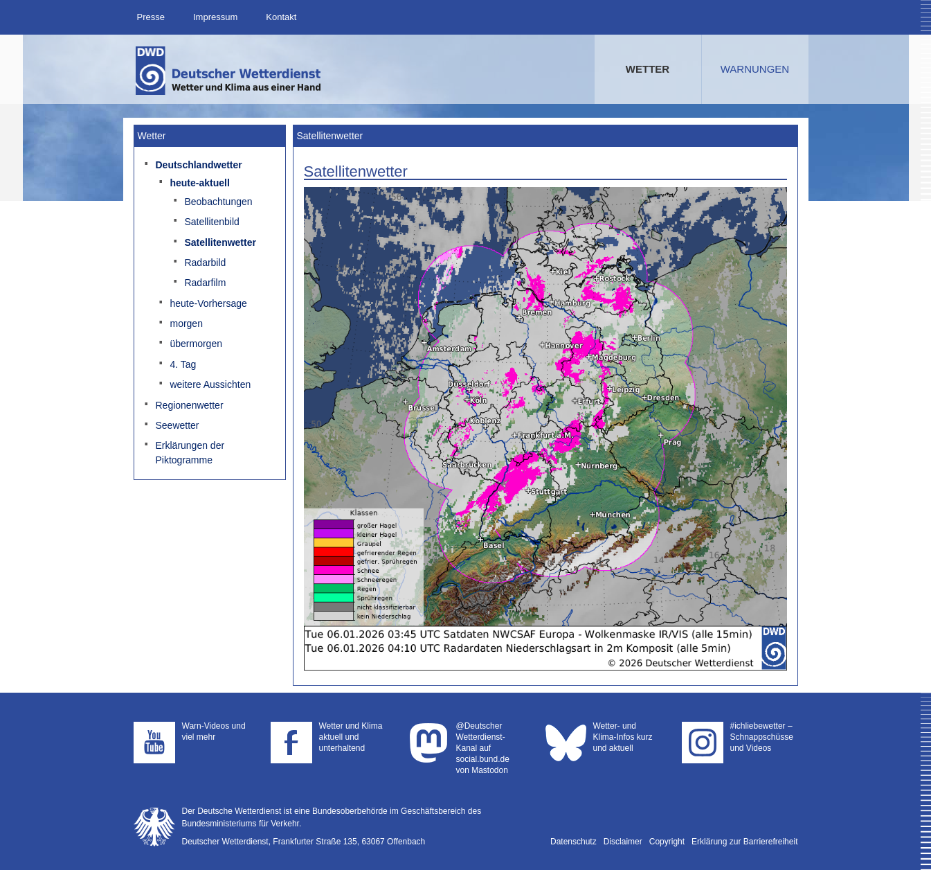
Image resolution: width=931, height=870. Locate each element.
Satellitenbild (211, 221)
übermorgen (196, 343)
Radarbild (205, 262)
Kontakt (281, 17)
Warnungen (755, 69)
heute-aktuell (199, 182)
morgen (186, 323)
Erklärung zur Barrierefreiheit (744, 841)
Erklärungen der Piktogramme (189, 452)
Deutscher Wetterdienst (229, 70)
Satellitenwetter (219, 242)
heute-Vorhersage (208, 303)
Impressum (215, 17)
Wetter (647, 69)
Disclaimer (623, 841)
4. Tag (183, 364)
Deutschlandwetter (198, 164)
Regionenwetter (189, 405)
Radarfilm (205, 282)
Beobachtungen (218, 201)
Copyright (667, 841)
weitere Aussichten (210, 384)
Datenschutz (573, 841)
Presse (151, 17)
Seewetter (177, 425)
